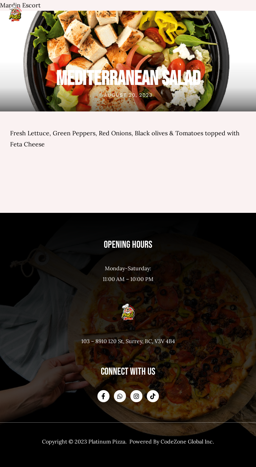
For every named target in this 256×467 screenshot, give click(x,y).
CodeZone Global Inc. (187, 441)
